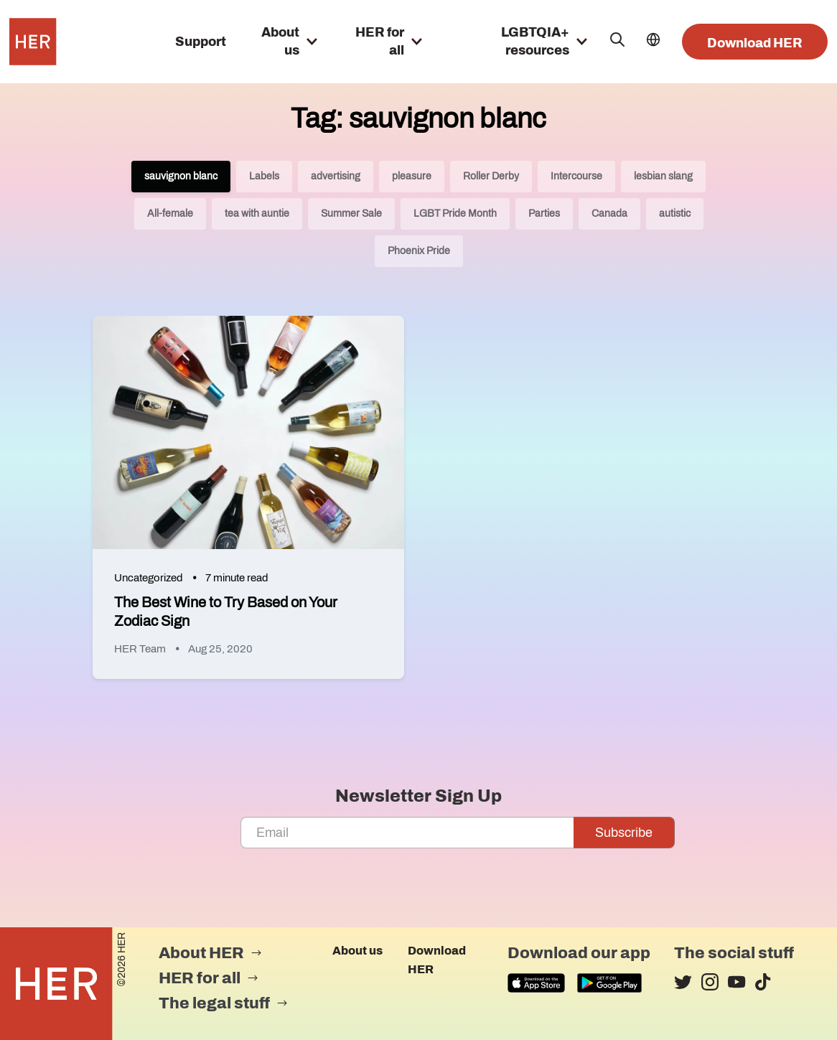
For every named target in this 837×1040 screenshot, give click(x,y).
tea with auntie (257, 213)
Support (200, 41)
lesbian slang (663, 176)
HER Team (140, 649)
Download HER (755, 43)
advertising (335, 176)
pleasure (411, 176)
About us (357, 951)
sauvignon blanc (181, 176)
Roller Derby (491, 176)
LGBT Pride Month (455, 213)
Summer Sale (351, 213)
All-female (170, 213)
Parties (544, 213)
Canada (609, 213)
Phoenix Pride (419, 250)
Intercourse (576, 176)
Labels (264, 176)
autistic (675, 213)
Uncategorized (148, 578)
